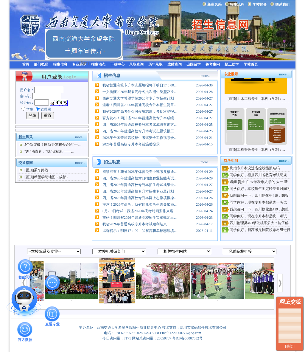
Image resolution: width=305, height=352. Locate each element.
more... (80, 137)
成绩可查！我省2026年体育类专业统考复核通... (139, 172)
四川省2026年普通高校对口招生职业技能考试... (139, 178)
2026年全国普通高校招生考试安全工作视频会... (139, 138)
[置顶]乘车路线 (36, 170)
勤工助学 (232, 64)
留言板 (52, 282)
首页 (25, 64)
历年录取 (155, 64)
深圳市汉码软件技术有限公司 (203, 327)
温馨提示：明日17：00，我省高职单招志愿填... (139, 231)
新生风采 (214, 4)
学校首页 (251, 64)
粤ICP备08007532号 (187, 338)
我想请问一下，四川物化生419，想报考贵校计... (255, 196)
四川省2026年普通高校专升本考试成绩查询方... (139, 124)
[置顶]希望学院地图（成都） (47, 177)
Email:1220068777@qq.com (180, 333)
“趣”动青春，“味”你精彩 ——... (49, 151)
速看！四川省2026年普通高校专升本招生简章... (139, 105)
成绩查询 (174, 64)
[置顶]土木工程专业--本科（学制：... (256, 100)
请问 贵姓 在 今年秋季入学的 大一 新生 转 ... (255, 182)
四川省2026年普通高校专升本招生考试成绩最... (139, 185)
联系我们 (282, 4)
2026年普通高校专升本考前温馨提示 (131, 144)
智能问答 (25, 266)
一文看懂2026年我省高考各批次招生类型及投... (139, 92)
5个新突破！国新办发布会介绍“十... (52, 144)
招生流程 (237, 4)
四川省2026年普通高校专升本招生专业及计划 (138, 191)
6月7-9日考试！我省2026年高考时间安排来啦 (137, 211)
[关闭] (290, 346)
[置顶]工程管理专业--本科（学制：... (256, 151)
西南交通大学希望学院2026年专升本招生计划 (138, 98)
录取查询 (136, 64)
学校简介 (260, 4)
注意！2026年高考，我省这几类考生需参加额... (139, 204)
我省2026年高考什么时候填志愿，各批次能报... (139, 111)
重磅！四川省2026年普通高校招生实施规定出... (139, 217)
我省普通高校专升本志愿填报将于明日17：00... (139, 85)
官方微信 (25, 329)
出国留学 (193, 64)
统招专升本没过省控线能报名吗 (255, 168)
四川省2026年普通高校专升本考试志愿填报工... (139, 131)
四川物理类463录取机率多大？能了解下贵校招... (255, 223)
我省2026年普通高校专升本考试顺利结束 (134, 224)
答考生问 (213, 64)
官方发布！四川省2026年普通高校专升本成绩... (139, 118)
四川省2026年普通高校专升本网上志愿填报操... (139, 198)
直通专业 (52, 313)
